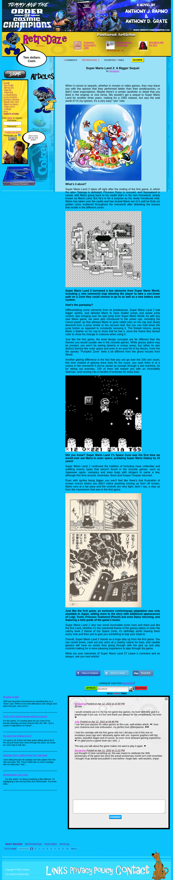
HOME (7, 83)
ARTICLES (9, 88)
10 (67, 849)
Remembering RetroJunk (123, 44)
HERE (10, 118)
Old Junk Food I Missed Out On (17, 736)
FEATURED (50, 844)
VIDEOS (7, 90)
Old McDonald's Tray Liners (15, 775)
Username (12, 120)
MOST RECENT (14, 844)
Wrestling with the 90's (156, 44)
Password (12, 126)
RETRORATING (33, 844)
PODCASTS (9, 107)
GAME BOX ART (11, 102)
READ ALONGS (11, 104)
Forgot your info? (12, 132)
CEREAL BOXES (11, 100)
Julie (77, 721)
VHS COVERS (10, 97)
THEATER (8, 93)
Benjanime (114, 71)
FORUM (7, 109)
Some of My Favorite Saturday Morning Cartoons (25, 716)
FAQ (6, 111)
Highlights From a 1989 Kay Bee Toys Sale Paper (25, 755)
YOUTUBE (9, 85)
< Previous (23, 849)
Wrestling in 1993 (11, 697)
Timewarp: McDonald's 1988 (89, 45)
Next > (74, 849)
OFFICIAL (64, 844)
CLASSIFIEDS (10, 95)
